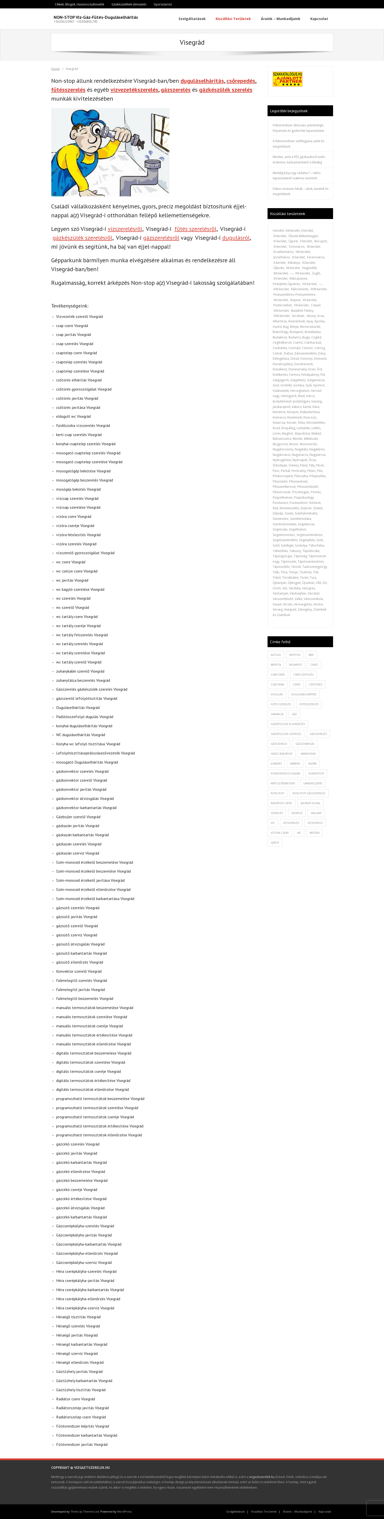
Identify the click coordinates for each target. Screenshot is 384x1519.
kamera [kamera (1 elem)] (295, 763)
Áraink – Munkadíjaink (297, 1511)
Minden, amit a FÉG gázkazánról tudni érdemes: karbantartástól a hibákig (299, 159)
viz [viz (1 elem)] (273, 823)
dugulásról (236, 238)
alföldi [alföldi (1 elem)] (276, 655)
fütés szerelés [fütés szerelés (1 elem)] (281, 704)
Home (55, 69)
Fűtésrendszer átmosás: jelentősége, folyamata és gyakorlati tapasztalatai (298, 128)
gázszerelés (176, 89)
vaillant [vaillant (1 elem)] (316, 813)
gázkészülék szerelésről (82, 238)
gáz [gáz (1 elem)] (294, 714)
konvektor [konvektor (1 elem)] (316, 773)
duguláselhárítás (202, 81)
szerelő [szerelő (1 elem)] (296, 813)
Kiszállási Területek (264, 1511)
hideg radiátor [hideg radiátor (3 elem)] (281, 753)
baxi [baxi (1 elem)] (311, 655)
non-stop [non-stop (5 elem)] (277, 793)
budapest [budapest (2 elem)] (295, 664)
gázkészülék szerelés (225, 89)
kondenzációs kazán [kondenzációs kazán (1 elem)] (285, 773)
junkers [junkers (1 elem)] (276, 763)
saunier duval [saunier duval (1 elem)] (310, 803)
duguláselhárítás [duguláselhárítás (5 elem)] (303, 694)
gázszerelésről (161, 238)
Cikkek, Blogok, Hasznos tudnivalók (79, 4)
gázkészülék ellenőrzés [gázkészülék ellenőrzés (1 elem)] (288, 724)
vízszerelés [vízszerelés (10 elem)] (291, 823)
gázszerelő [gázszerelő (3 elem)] (279, 744)
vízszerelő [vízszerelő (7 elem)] (315, 823)
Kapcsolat (324, 1511)
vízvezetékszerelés (134, 89)
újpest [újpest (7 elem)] (275, 842)
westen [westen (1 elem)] (314, 833)
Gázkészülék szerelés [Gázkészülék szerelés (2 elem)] (286, 734)
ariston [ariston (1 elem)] (294, 655)
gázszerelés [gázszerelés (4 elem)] (318, 734)
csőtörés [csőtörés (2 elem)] (315, 684)
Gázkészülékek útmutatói (129, 4)
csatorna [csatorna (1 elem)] (277, 684)
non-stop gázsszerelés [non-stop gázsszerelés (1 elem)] (309, 793)
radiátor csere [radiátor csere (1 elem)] (281, 803)
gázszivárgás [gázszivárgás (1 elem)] (304, 744)
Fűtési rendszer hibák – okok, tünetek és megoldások (300, 191)
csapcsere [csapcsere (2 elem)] (278, 674)
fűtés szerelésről (195, 229)
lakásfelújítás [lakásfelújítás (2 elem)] (312, 783)
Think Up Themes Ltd (84, 1511)
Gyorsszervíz (163, 4)
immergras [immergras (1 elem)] (308, 753)
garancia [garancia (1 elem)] (277, 714)
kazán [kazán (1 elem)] (312, 763)
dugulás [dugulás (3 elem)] (277, 694)
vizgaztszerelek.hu (261, 1477)
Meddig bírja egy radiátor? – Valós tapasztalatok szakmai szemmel (296, 175)
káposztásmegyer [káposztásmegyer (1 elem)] (283, 783)
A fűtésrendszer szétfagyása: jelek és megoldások (298, 144)
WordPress (124, 1511)
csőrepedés (240, 81)
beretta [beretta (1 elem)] (276, 664)
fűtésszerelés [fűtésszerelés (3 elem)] (309, 704)
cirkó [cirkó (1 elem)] (314, 664)
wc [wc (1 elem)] (299, 833)
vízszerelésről (125, 229)
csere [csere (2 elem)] (296, 684)
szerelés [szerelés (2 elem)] (277, 813)
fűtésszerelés (68, 89)
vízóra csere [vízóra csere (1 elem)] (280, 833)
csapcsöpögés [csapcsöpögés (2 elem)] (303, 674)
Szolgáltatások (235, 1511)
